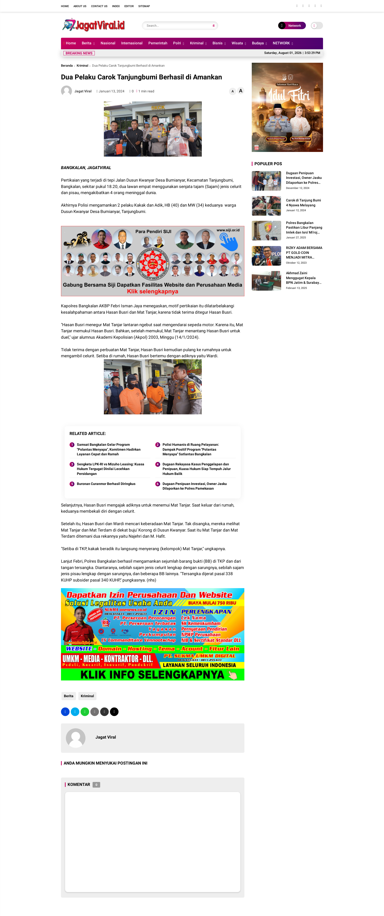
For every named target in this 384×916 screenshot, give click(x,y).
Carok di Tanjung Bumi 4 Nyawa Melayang (303, 202)
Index (116, 6)
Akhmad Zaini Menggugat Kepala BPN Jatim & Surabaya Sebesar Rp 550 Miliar (303, 278)
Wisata (237, 43)
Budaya (258, 43)
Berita (86, 43)
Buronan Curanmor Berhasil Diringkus (106, 484)
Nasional (108, 43)
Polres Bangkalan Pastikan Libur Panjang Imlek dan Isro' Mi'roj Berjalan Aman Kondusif (304, 228)
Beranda (67, 65)
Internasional (132, 43)
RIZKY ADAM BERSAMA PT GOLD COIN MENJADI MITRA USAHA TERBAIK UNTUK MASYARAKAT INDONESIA (304, 253)
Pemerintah (157, 43)
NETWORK (281, 43)
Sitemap (144, 6)
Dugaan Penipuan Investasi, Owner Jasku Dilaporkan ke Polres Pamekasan (195, 486)
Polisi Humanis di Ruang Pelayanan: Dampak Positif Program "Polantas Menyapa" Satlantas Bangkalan (191, 449)
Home (65, 6)
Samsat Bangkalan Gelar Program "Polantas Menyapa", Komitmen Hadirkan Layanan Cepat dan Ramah (109, 449)
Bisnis (218, 43)
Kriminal (197, 43)
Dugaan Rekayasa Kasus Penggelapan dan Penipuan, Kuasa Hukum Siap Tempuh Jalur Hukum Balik (197, 469)
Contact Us (99, 6)
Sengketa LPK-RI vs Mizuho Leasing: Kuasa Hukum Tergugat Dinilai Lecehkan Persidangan (110, 469)
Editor (129, 6)
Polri (177, 43)
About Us (79, 6)
